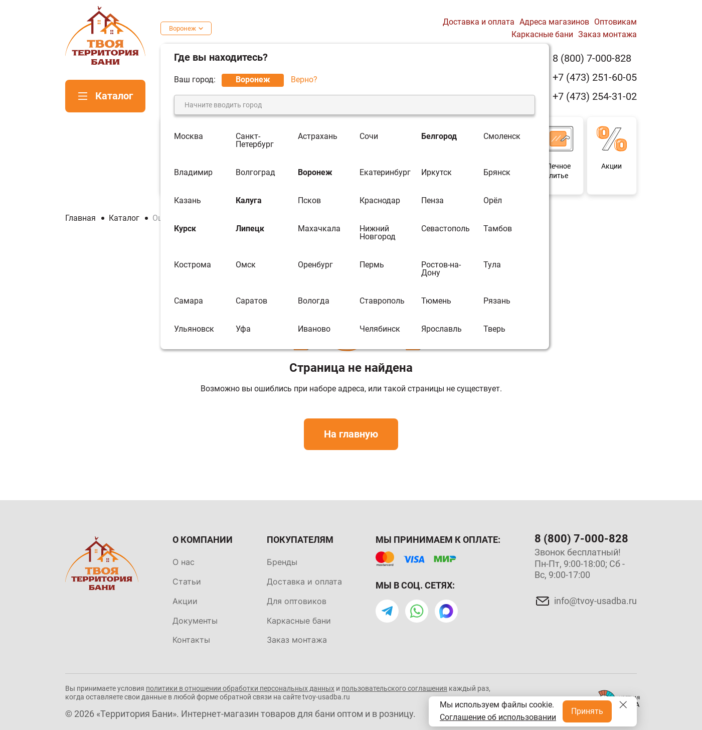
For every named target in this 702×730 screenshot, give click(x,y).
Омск (246, 265)
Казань (187, 201)
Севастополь (445, 229)
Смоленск (501, 136)
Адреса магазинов (554, 22)
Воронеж (182, 28)
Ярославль (441, 329)
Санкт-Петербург (255, 140)
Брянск (496, 173)
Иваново (314, 329)
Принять (587, 711)
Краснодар (380, 201)
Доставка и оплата (478, 22)
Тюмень (436, 301)
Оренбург (315, 265)
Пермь (372, 265)
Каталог (114, 96)
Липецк (250, 229)
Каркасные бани (542, 34)
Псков (309, 201)
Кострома (192, 265)
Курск (185, 229)
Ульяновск (194, 329)
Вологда (313, 301)
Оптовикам (615, 22)
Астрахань (317, 136)
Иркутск (436, 173)
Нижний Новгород (378, 233)
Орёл (492, 201)
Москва (188, 136)
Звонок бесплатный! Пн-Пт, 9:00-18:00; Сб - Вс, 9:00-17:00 (580, 563)
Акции (185, 601)
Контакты (191, 640)
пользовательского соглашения (394, 688)
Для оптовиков (296, 601)
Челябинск (380, 329)
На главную (351, 434)
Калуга (249, 201)
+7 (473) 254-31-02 (595, 96)
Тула (492, 265)
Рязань (496, 301)
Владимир (193, 173)
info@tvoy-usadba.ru (595, 601)
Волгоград (255, 173)
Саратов (251, 301)
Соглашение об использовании (498, 717)
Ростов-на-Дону (441, 269)
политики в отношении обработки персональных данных (240, 688)
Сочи (369, 136)
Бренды (282, 562)
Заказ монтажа (607, 34)
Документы (195, 621)
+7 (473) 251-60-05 (595, 77)
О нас (183, 562)
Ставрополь (382, 301)
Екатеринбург (385, 173)
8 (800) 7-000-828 (592, 58)
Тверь (494, 329)
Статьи (186, 581)
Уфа (243, 329)
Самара (188, 301)
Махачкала (319, 229)
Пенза (432, 201)
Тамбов (497, 229)
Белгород (439, 136)
